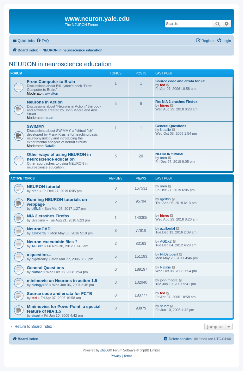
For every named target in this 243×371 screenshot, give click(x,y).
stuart (49, 118)
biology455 (40, 285)
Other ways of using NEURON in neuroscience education (59, 157)
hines (164, 105)
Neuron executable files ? (52, 241)
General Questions (170, 126)
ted (162, 85)
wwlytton (51, 93)
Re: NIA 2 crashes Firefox (176, 101)
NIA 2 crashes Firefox (48, 216)
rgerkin (165, 199)
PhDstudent (169, 254)
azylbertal (39, 233)
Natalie (50, 146)
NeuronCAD (39, 229)
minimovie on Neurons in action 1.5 (62, 280)
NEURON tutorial (169, 154)
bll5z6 (36, 208)
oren (163, 158)
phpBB (105, 350)
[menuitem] (42, 40)
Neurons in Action (45, 102)
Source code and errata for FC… (182, 81)
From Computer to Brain (51, 81)
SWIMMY (36, 126)
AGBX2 (37, 246)
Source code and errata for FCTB (59, 293)
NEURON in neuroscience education (60, 64)
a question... (39, 254)
